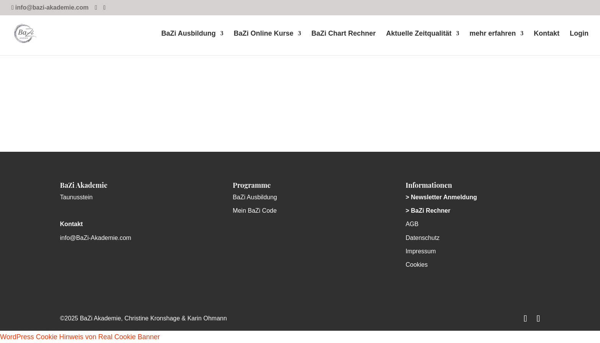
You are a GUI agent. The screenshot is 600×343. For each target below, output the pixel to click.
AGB (412, 224)
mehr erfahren (493, 34)
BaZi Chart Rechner (343, 34)
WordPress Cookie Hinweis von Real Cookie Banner (80, 337)
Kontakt (546, 34)
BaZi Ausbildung (188, 34)
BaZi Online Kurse (263, 34)
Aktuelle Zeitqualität (419, 34)
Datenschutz (423, 238)
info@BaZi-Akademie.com (95, 238)
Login (579, 34)
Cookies (417, 264)
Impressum (421, 251)
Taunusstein (76, 197)
